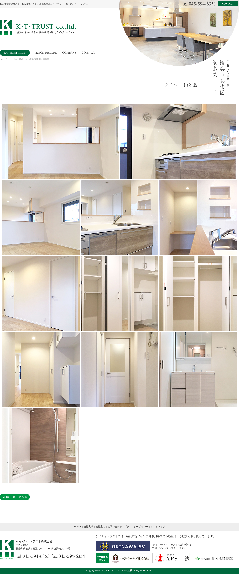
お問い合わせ (115, 526)
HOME (77, 526)
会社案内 (100, 526)
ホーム (4, 59)
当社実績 (18, 59)
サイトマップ (158, 526)
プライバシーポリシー (136, 526)
